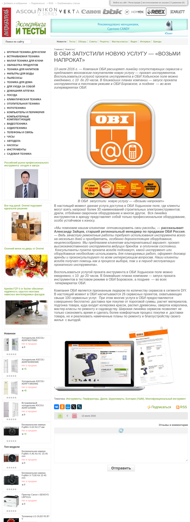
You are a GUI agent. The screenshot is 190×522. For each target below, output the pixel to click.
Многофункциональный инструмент (166, 398)
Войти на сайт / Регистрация (126, 2)
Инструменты (73, 398)
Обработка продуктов (22, 65)
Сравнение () (177, 2)
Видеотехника (17, 123)
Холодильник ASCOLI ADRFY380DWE (33, 382)
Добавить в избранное (15, 3)
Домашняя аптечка (20, 90)
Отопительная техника (23, 103)
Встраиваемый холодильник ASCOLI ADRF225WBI (33, 405)
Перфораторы (91, 398)
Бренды (157, 41)
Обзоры (82, 41)
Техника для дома (19, 82)
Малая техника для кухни (25, 60)
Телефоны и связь (20, 132)
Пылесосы (14, 78)
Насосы (12, 145)
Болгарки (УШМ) (135, 398)
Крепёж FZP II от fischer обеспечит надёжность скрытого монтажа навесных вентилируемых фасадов (24, 291)
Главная (58, 49)
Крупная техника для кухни (26, 52)
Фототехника (16, 108)
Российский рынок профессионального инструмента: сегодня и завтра (26, 164)
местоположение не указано (155, 2)
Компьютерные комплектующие (18, 118)
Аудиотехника (17, 128)
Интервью (145, 41)
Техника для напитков (23, 69)
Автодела (14, 141)
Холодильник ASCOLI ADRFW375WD (33, 339)
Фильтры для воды (20, 73)
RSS (183, 407)
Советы (93, 41)
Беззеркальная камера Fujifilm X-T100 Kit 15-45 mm (34, 475)
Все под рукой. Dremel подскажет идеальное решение (23, 207)
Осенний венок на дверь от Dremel (24, 248)
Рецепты (104, 41)
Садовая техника (19, 153)
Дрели (103, 398)
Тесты (72, 41)
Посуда (12, 95)
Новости (69, 49)
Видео (134, 41)
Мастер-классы (120, 41)
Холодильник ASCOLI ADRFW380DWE (33, 360)
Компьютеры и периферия (25, 112)
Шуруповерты (116, 398)
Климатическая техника (24, 99)
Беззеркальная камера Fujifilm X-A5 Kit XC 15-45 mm (35, 453)
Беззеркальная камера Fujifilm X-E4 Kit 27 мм (34, 425)
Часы (10, 136)
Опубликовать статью (68, 3)
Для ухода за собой (21, 86)
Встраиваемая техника (23, 56)
